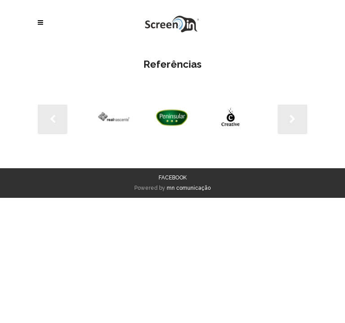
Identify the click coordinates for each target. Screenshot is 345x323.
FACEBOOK (173, 178)
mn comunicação (189, 188)
